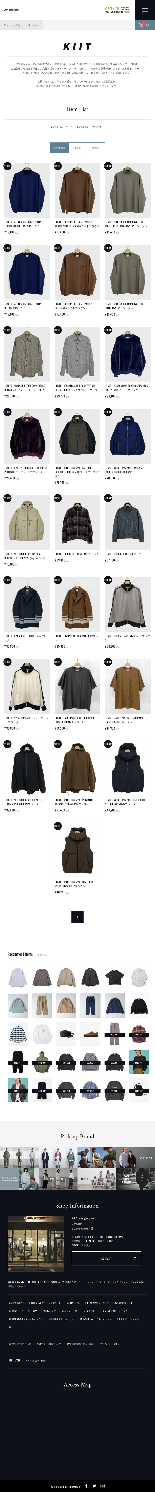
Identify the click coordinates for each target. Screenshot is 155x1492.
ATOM (17, 1360)
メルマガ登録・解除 (36, 1360)
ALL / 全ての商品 (12, 25)
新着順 (95, 147)
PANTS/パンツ (49, 1310)
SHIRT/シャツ (73, 1302)
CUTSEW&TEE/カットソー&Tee (23, 1310)
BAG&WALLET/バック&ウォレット (95, 1319)
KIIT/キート (33, 25)
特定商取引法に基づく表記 (80, 1344)
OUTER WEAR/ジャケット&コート (45, 1302)
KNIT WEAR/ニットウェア (97, 1302)
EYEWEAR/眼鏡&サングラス (115, 1310)
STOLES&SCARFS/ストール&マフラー (26, 1319)
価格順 (77, 147)
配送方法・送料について (49, 1344)
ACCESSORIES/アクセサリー (61, 1319)
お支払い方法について (20, 1344)
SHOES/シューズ (69, 1310)
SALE (11, 1327)
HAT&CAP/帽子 (89, 1310)
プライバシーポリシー (110, 1344)
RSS (10, 1360)
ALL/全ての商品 (16, 1302)
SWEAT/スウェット (124, 1302)
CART (145, 25)
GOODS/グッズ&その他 (128, 1319)
